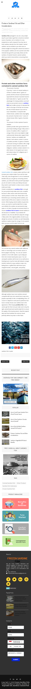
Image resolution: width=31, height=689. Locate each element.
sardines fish (24, 30)
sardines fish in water (7, 32)
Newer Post (5, 361)
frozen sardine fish (9, 489)
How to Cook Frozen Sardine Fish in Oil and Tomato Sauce (20, 599)
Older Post (25, 361)
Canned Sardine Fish (18, 29)
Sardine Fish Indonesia (14, 30)
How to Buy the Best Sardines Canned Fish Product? (20, 613)
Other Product (21, 483)
